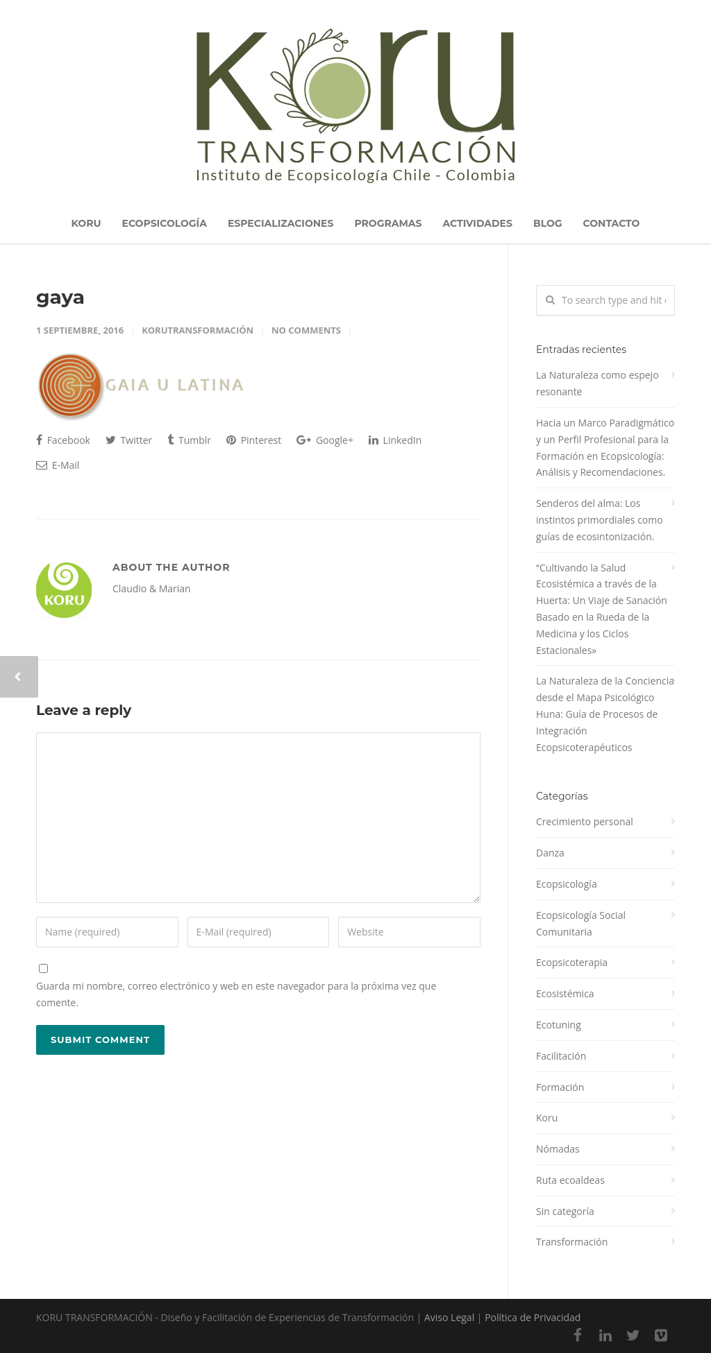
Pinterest (253, 440)
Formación (560, 1087)
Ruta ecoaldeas (570, 1180)
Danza (550, 852)
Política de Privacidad (532, 1317)
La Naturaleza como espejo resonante (597, 383)
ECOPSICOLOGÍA (164, 223)
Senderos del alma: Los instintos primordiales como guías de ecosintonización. (599, 520)
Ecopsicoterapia (572, 962)
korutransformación (197, 330)
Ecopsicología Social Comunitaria (581, 923)
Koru (547, 1117)
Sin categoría (565, 1211)
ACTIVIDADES (477, 223)
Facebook (63, 440)
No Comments (306, 330)
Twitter (129, 440)
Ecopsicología (566, 883)
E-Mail (57, 465)
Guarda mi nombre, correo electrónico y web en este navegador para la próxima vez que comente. (236, 994)
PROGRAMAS (387, 223)
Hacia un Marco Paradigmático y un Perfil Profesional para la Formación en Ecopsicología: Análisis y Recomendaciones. (605, 447)
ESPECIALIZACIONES (281, 223)
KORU (86, 223)
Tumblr (189, 440)
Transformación (572, 1241)
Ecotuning (558, 1024)
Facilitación (561, 1055)
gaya (60, 297)
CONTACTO (611, 223)
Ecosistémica (565, 993)
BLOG (547, 223)
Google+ (324, 440)
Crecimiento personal (584, 821)
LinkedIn (395, 440)
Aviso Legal (449, 1317)
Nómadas (558, 1148)
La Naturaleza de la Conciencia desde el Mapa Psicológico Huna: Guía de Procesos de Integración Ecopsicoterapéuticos (605, 713)
